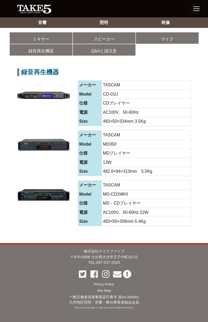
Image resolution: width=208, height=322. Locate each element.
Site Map (104, 291)
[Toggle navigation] (196, 8)
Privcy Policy (104, 284)
